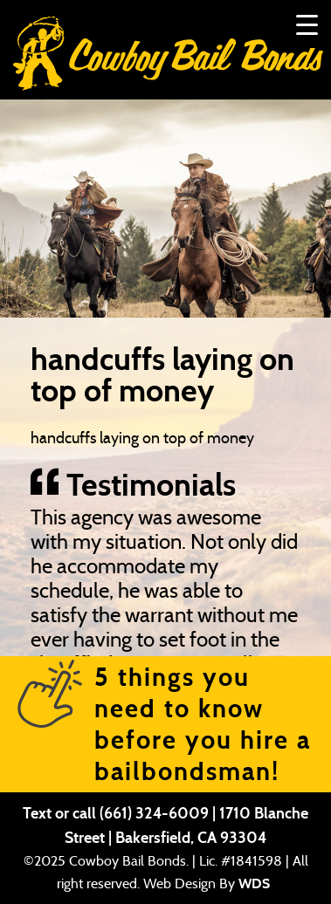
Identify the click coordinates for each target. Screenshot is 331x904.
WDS (254, 883)
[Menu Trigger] (307, 24)
